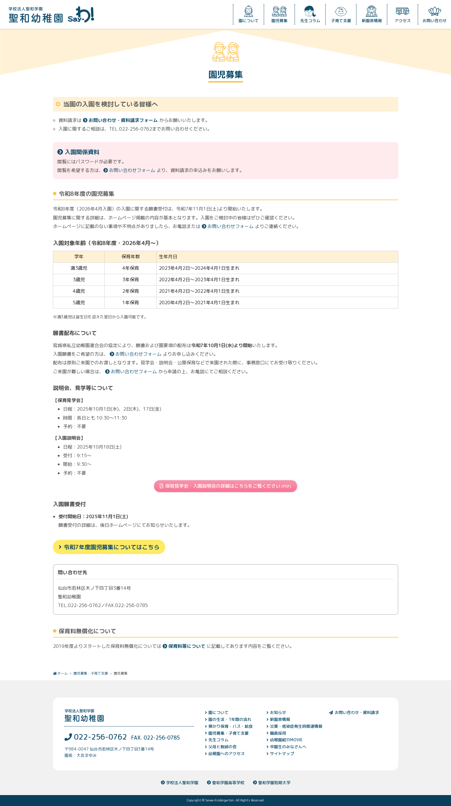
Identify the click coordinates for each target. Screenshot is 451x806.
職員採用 (278, 733)
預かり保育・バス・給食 (230, 726)
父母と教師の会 (222, 746)
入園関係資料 (78, 152)
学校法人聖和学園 (179, 782)
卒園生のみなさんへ (288, 746)
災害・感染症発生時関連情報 (296, 726)
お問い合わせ (435, 14)
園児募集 (279, 14)
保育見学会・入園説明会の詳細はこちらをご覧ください (225, 486)
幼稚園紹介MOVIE (286, 739)
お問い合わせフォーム (129, 170)
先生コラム (310, 14)
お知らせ (278, 712)
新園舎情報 (372, 14)
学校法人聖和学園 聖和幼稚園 (51, 14)
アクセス (403, 14)
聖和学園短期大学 (271, 782)
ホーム (62, 673)
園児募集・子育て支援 (90, 673)
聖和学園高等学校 (225, 782)
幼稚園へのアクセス (226, 753)
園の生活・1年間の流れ (229, 719)
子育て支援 (341, 14)
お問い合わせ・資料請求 (353, 712)
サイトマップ (282, 753)
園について (249, 14)
